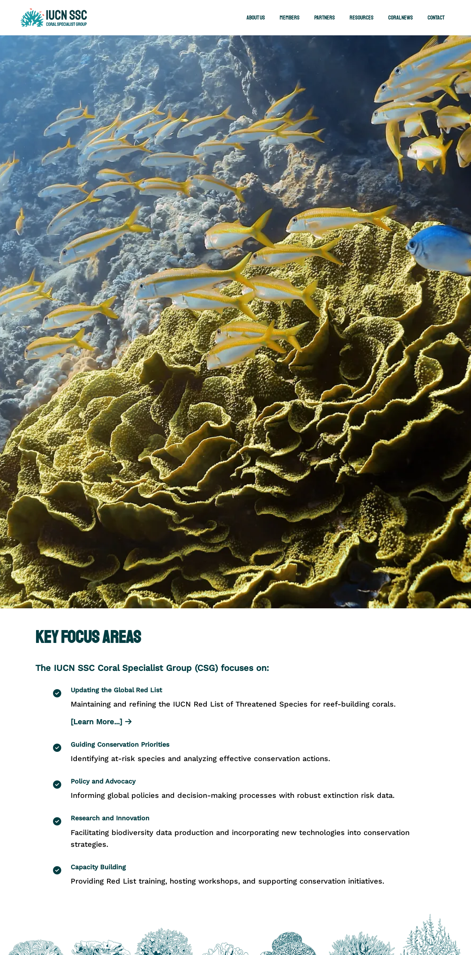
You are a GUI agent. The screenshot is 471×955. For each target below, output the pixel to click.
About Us (256, 17)
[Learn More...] (101, 721)
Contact (436, 17)
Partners (324, 17)
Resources (361, 17)
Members (290, 17)
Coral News (400, 17)
